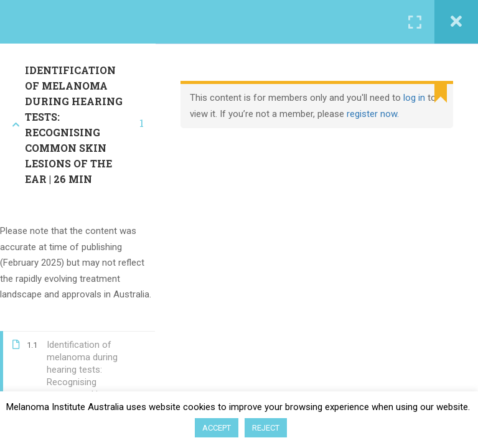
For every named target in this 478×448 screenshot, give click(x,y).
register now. (373, 113)
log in (414, 97)
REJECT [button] (265, 427)
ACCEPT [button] (216, 427)
